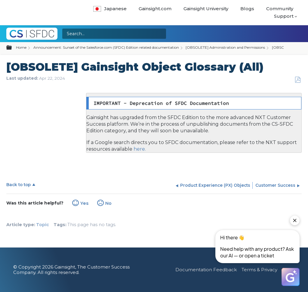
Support (284, 16)
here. (139, 149)
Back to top (18, 184)
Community (279, 8)
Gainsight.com (155, 8)
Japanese (110, 8)
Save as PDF (297, 80)
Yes (84, 203)
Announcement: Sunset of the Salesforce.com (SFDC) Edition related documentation (106, 47)
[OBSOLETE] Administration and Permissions (225, 47)
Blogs (247, 8)
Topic (42, 224)
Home (21, 47)
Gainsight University (205, 8)
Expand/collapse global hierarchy (13, 48)
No (108, 203)
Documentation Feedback (206, 269)
